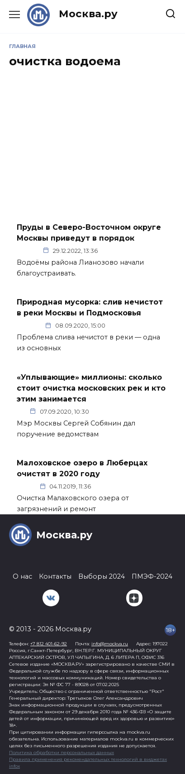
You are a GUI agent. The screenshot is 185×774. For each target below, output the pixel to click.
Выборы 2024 (101, 576)
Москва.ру (88, 13)
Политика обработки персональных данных (61, 752)
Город (127, 325)
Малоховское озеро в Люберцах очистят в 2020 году (82, 468)
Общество (124, 250)
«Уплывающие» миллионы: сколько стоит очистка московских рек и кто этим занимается (91, 387)
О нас (22, 576)
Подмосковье (123, 486)
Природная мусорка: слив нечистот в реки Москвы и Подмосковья (90, 307)
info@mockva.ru (109, 644)
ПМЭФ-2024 (152, 576)
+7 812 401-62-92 (48, 644)
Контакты (55, 576)
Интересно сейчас (126, 411)
